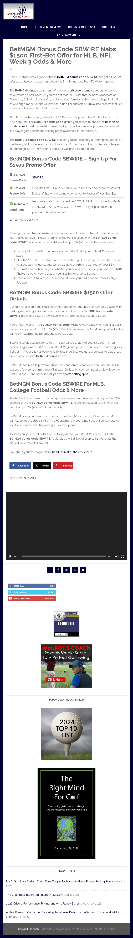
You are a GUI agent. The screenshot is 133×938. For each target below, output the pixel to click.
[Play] (10, 556)
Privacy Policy (84, 929)
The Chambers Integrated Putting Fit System (37, 894)
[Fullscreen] (122, 556)
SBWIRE (37, 177)
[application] (66, 526)
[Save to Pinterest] (63, 465)
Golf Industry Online (19, 11)
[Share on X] (42, 465)
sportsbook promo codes (84, 90)
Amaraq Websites (63, 929)
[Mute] (117, 556)
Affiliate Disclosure (106, 929)
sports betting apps (77, 374)
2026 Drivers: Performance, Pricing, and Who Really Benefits (48, 903)
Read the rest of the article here (75, 452)
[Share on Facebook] (20, 465)
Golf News (30, 478)
